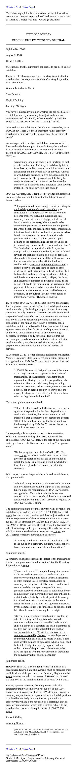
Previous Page (13, 7)
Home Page (28, 7)
